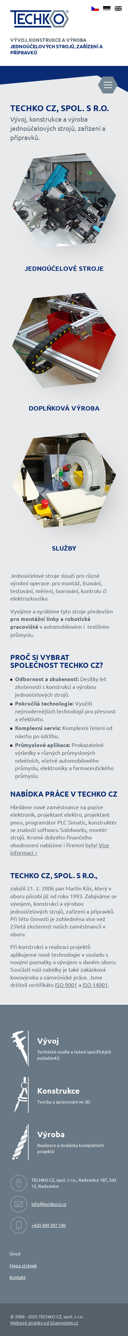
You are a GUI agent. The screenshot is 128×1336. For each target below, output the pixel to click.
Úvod (15, 1253)
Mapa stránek (23, 1265)
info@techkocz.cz (48, 1204)
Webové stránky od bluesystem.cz (44, 1322)
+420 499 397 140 (48, 1225)
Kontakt (18, 1277)
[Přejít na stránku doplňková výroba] (64, 351)
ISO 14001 (95, 984)
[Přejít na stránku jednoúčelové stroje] (64, 212)
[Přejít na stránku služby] (64, 491)
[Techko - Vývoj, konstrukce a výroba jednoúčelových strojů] (39, 19)
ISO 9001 (66, 984)
